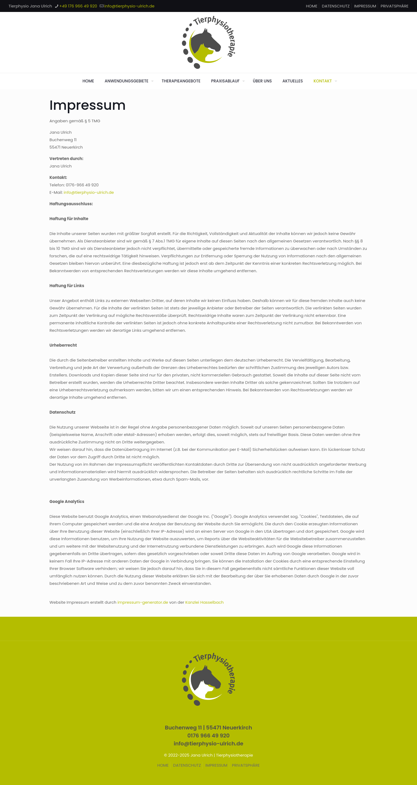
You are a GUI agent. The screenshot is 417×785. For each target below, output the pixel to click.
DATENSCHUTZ (335, 6)
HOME (312, 6)
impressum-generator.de (143, 602)
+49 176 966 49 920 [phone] (78, 6)
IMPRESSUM (365, 6)
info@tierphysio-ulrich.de (89, 192)
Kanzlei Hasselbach (204, 602)
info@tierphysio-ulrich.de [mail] (129, 6)
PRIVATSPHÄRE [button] (394, 6)
